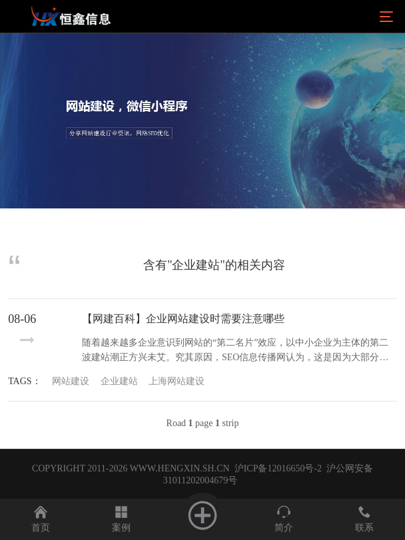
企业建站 (119, 381)
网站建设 (70, 381)
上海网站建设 (176, 381)
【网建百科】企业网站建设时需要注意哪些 (183, 318)
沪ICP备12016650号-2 (277, 468)
